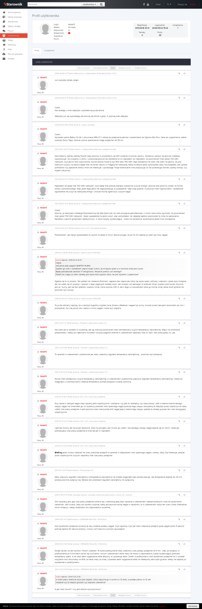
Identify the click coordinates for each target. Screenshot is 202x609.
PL (169, 4)
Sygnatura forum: (58, 37)
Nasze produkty (12, 17)
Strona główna (11, 12)
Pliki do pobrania (12, 54)
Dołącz (193, 4)
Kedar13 (43, 77)
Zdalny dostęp (11, 26)
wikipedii (162, 606)
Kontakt (8, 58)
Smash (58, 577)
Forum (7, 31)
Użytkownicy (89, 4)
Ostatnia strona (140, 68)
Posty (36, 50)
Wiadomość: (59, 33)
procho (58, 260)
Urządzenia (49, 50)
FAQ (7, 49)
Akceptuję (192, 606)
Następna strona (124, 68)
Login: (56, 24)
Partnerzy (9, 45)
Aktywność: (59, 30)
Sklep (158, 4)
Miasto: (57, 27)
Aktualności (10, 21)
